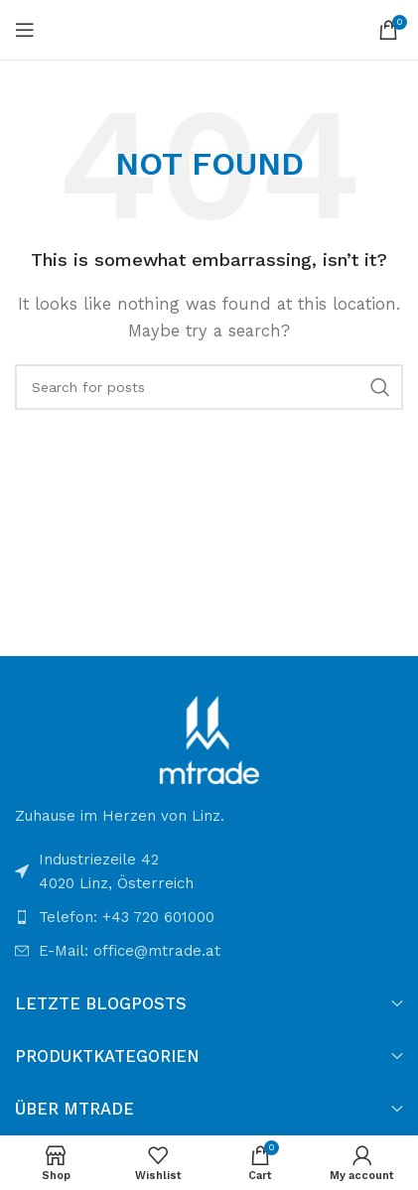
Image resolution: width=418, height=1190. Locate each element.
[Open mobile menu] (25, 30)
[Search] (209, 387)
